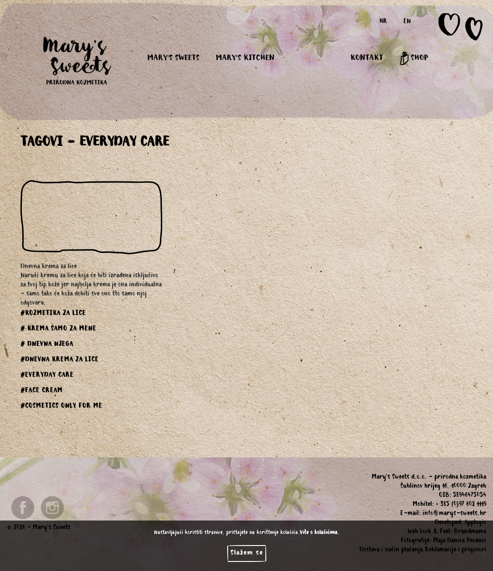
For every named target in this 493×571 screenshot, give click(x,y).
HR (383, 22)
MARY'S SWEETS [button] (173, 59)
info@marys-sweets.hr (454, 514)
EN (407, 22)
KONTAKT (366, 59)
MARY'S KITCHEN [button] (245, 59)
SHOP (413, 58)
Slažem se (246, 553)
